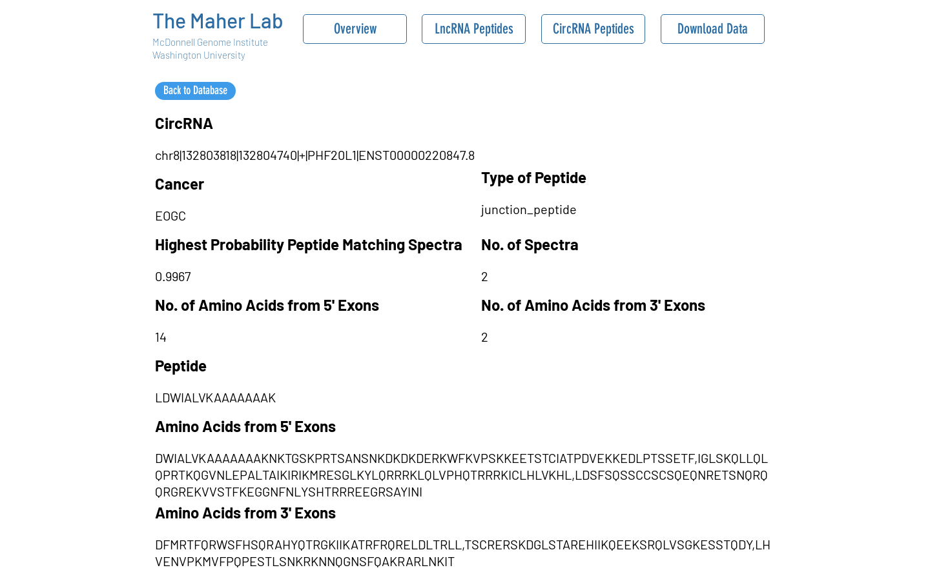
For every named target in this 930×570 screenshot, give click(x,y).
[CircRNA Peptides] (593, 29)
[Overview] (355, 29)
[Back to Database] (195, 91)
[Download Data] (713, 29)
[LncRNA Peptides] (474, 29)
